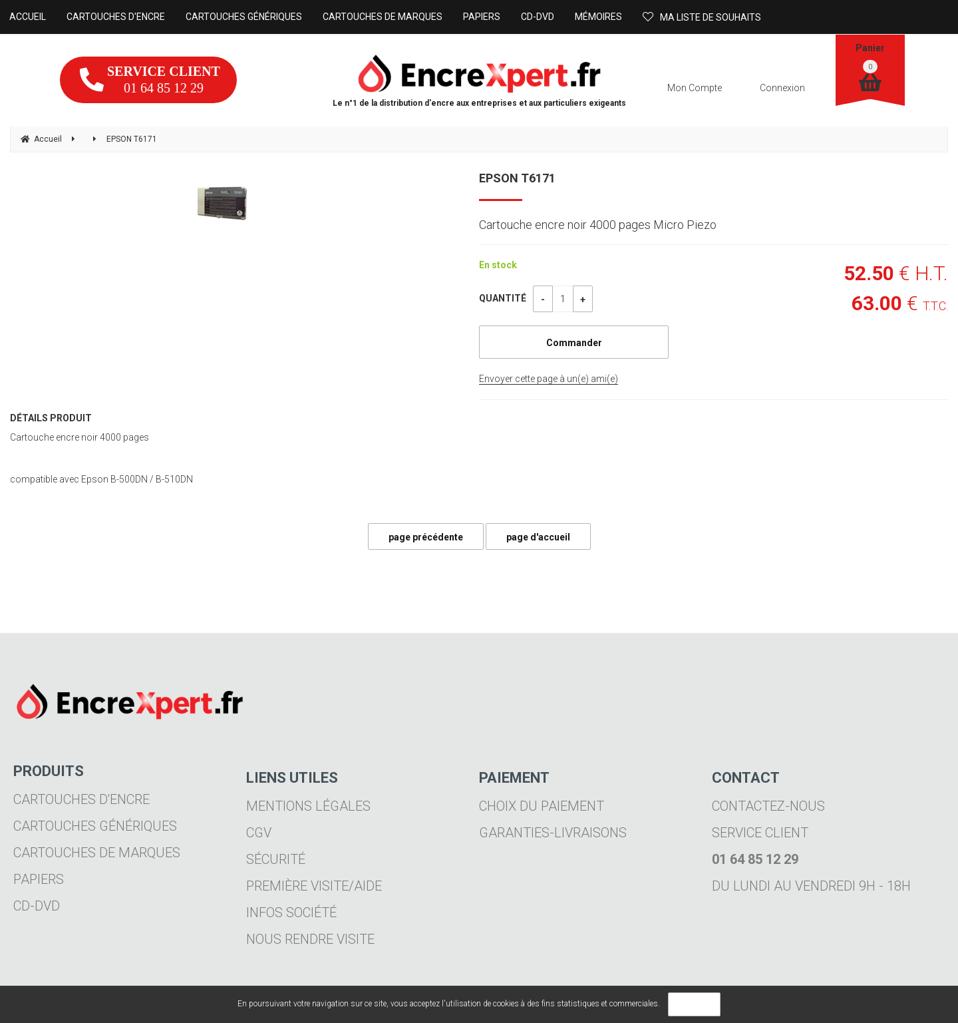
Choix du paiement (541, 806)
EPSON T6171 (517, 178)
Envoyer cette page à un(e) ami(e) (548, 378)
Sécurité (275, 859)
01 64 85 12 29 (150, 79)
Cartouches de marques (96, 853)
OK (694, 1004)
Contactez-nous (768, 806)
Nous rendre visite (310, 939)
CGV (258, 833)
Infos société (291, 913)
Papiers (38, 879)
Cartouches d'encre (81, 799)
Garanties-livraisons (553, 833)
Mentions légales (308, 806)
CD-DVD (36, 906)
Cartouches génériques (95, 826)
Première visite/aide (314, 886)
